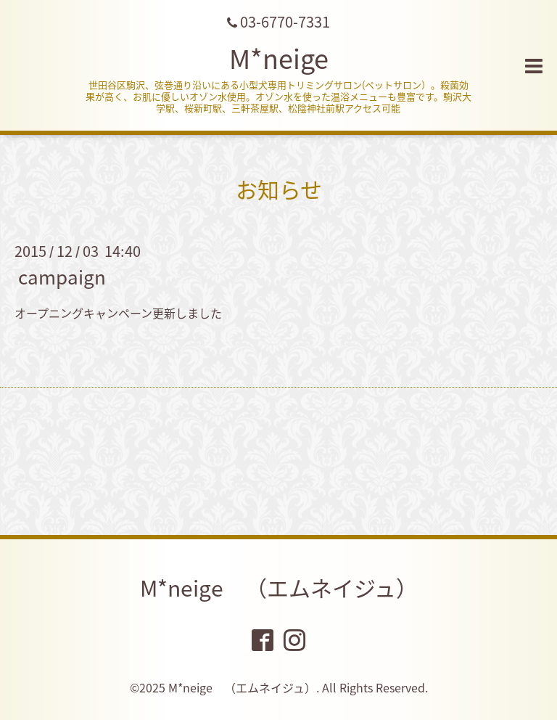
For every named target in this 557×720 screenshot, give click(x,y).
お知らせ (279, 189)
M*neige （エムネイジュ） (279, 587)
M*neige (279, 58)
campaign (62, 276)
